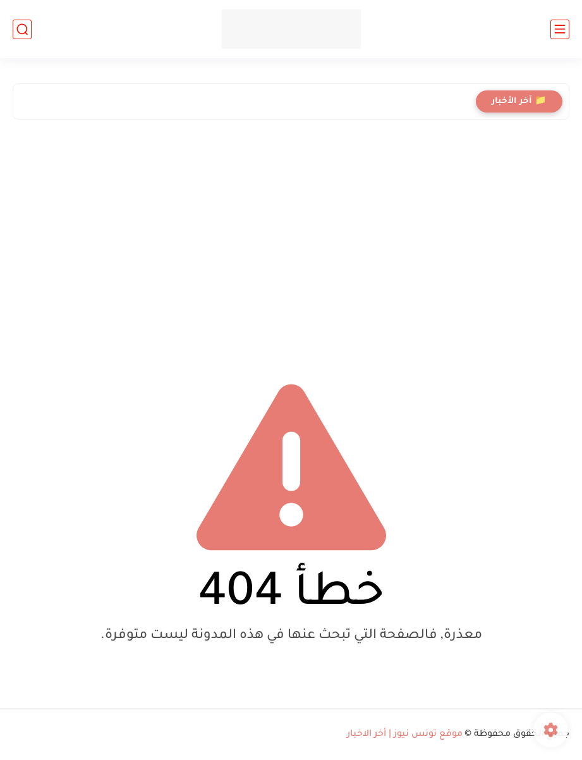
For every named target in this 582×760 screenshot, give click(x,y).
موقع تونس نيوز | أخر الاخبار (405, 735)
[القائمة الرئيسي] (559, 29)
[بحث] (22, 29)
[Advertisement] (291, 239)
